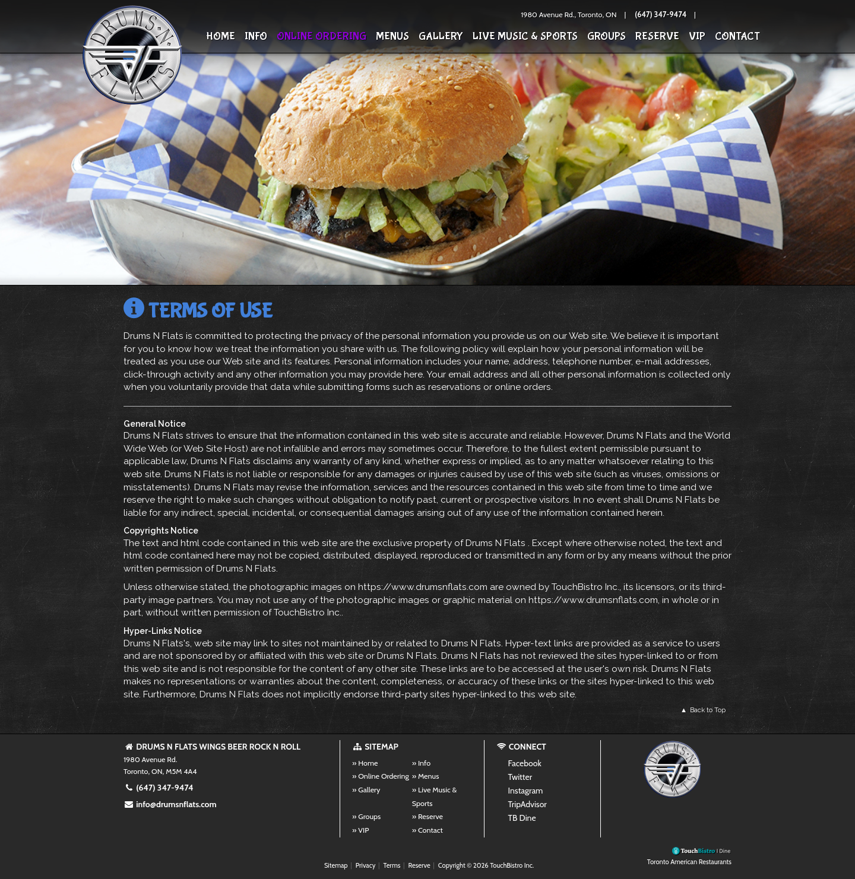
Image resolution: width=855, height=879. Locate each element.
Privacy (366, 865)
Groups (606, 36)
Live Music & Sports (525, 36)
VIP (697, 36)
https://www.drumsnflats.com (422, 587)
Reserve (657, 36)
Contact (737, 36)
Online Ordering (321, 36)
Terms (392, 865)
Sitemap (336, 865)
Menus (392, 36)
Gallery (441, 36)
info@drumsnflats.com (170, 804)
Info (256, 36)
